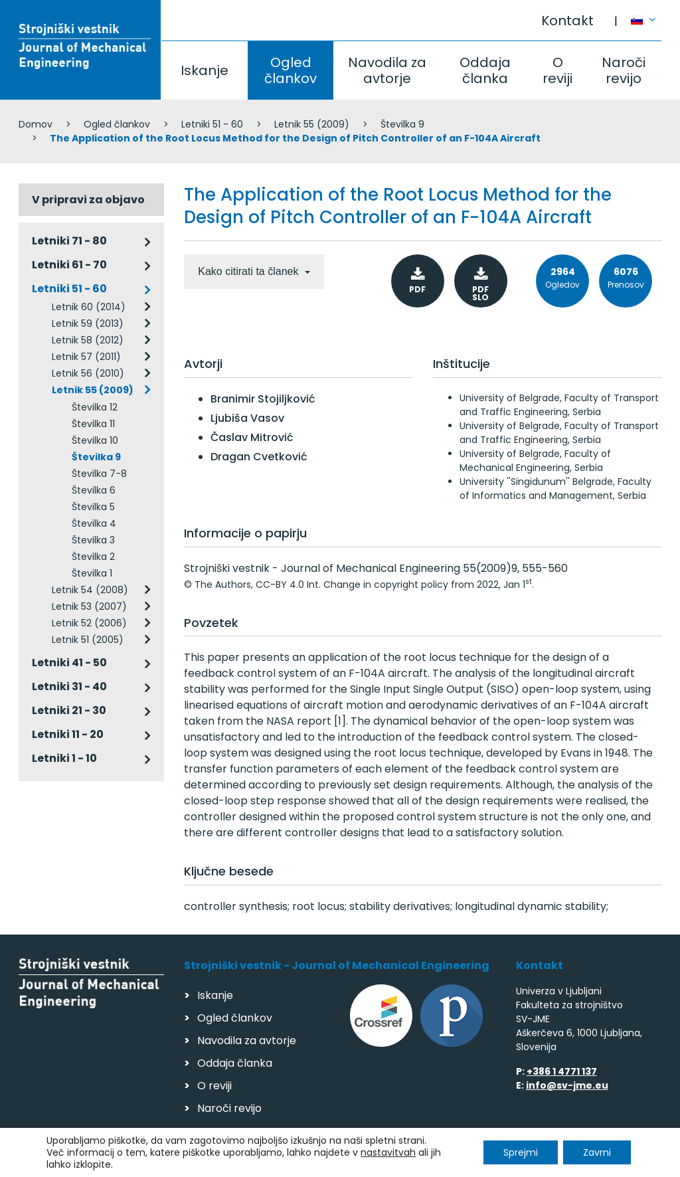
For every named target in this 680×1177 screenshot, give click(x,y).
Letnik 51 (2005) (88, 639)
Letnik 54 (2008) (90, 589)
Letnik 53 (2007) (89, 606)
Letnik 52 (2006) (89, 623)
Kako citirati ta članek (249, 271)
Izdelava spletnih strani (570, 1162)
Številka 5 (93, 506)
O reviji (557, 70)
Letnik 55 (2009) (311, 124)
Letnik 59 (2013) (88, 323)
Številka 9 (402, 124)
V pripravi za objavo (88, 199)
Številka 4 (94, 523)
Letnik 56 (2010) (88, 373)
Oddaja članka (485, 70)
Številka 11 (93, 423)
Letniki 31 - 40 (69, 686)
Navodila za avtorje (387, 70)
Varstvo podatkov (189, 1160)
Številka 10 (95, 440)
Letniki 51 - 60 (212, 124)
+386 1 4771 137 (562, 1071)
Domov (35, 124)
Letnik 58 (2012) (88, 340)
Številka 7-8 (99, 473)
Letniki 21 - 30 (69, 710)
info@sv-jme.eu (567, 1085)
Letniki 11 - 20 (68, 734)
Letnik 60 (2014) (89, 307)
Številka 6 (94, 490)
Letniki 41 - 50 (69, 662)
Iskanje (204, 70)
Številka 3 (93, 540)
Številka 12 (95, 407)
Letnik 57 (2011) (86, 356)
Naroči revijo (623, 70)
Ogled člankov (290, 70)
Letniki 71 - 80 (69, 240)
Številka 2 (93, 556)
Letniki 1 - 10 (64, 758)
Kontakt (567, 20)
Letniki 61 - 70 (69, 264)
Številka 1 (92, 573)
